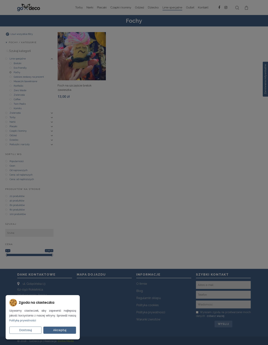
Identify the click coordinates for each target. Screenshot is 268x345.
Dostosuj (25, 330)
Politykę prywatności (22, 320)
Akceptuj (59, 330)
